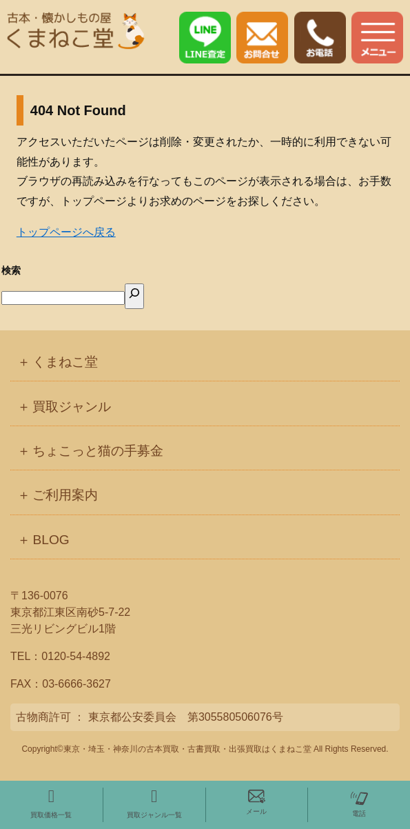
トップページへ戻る (66, 232)
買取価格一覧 (51, 803)
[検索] (134, 296)
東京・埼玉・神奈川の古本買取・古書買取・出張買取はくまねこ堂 (187, 749)
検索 (11, 270)
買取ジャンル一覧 (154, 803)
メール (256, 801)
